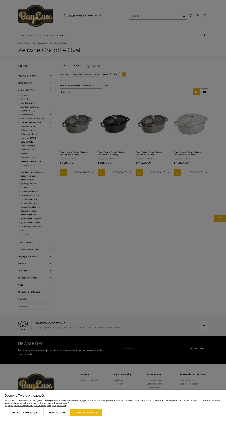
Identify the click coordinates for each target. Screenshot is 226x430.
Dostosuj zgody (56, 413)
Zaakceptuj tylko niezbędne (24, 413)
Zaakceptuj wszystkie (85, 413)
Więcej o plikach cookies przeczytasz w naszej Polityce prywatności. (35, 405)
